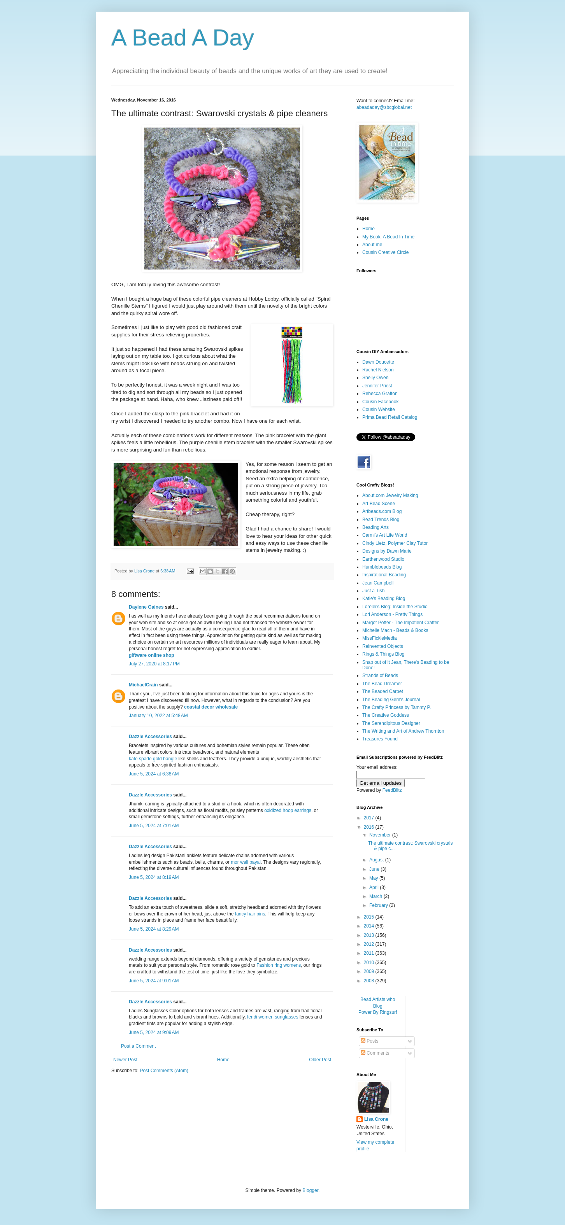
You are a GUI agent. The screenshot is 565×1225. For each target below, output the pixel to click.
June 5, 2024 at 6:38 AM (154, 774)
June (375, 869)
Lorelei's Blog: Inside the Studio (395, 606)
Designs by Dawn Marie (387, 551)
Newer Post (125, 1059)
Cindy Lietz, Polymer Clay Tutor (395, 543)
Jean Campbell (377, 583)
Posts (369, 1041)
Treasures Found (380, 739)
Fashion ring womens (278, 965)
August (377, 860)
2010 (369, 962)
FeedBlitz (392, 790)
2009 (369, 971)
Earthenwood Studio (383, 559)
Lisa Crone (376, 1119)
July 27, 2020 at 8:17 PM (154, 664)
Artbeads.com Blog (382, 511)
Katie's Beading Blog (383, 598)
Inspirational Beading (384, 575)
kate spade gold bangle (153, 758)
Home (223, 1059)
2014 (369, 926)
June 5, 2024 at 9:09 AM (154, 1032)
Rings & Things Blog (383, 654)
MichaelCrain (143, 685)
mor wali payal (246, 862)
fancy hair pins (250, 914)
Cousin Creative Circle (385, 252)
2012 (369, 944)
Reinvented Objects (382, 646)
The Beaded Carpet (382, 691)
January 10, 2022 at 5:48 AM (158, 715)
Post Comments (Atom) (164, 1070)
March (376, 896)
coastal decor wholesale (211, 707)
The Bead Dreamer (382, 683)
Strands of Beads (380, 675)
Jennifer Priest (377, 385)
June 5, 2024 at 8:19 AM (154, 877)
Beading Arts (375, 527)
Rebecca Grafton (380, 393)
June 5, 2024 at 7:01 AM (154, 825)
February (379, 905)
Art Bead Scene (378, 503)
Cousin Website (378, 409)
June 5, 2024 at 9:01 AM (154, 981)
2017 (369, 818)
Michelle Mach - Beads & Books (395, 630)
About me (372, 244)
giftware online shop (151, 655)
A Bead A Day (182, 37)
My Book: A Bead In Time (388, 237)
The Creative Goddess (385, 715)
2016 (369, 827)
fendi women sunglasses (272, 1017)
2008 (369, 981)
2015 (369, 917)
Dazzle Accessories (150, 736)
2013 (369, 935)
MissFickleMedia (379, 638)
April (374, 887)
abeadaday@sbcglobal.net (384, 107)
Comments (375, 1053)
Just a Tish (373, 590)
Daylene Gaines (146, 607)
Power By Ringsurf (377, 1012)
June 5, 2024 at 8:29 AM (154, 929)
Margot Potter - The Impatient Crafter (400, 622)
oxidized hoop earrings (287, 810)
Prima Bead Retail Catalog (389, 417)
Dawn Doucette (378, 362)
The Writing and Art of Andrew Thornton (403, 731)
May (374, 878)
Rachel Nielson (378, 370)
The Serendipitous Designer (391, 723)
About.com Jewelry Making (390, 495)
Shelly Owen (375, 377)
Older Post (320, 1059)
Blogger (310, 1190)
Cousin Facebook (380, 401)
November (380, 835)
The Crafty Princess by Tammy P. (396, 707)
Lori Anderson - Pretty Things (392, 614)
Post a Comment (138, 1046)
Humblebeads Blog (382, 567)
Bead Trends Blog (380, 519)
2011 (369, 953)
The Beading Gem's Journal (391, 699)
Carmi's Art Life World (384, 535)
